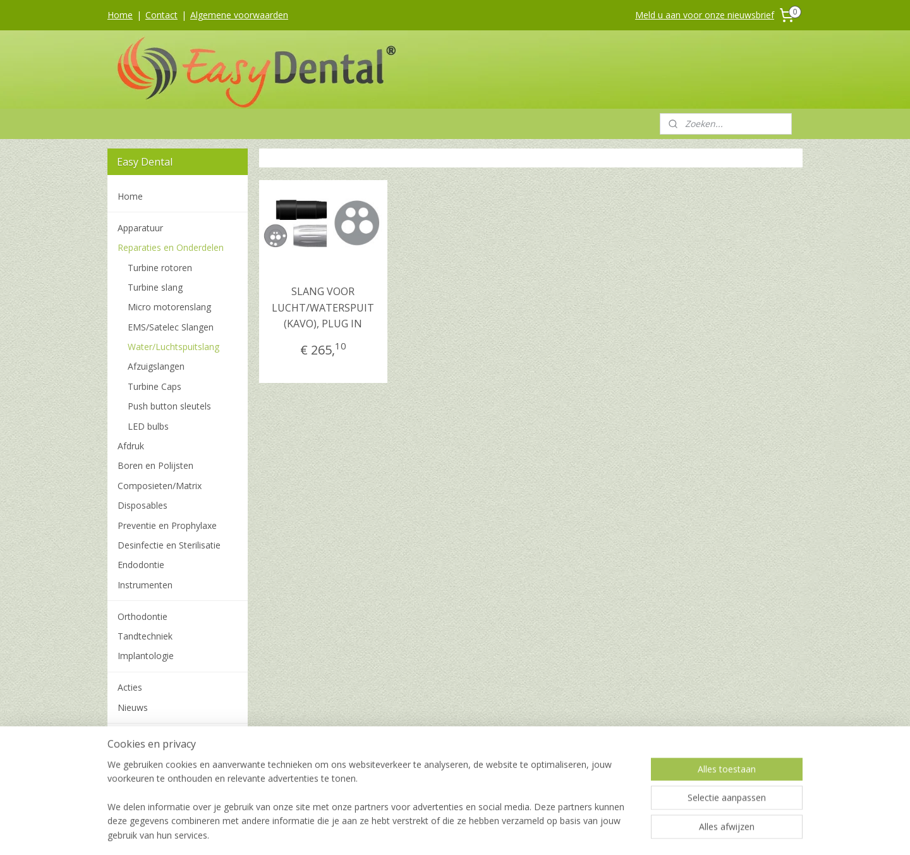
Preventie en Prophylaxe (167, 525)
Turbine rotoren (160, 268)
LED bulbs (148, 426)
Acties (130, 687)
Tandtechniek (145, 636)
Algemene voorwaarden (239, 15)
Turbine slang (155, 287)
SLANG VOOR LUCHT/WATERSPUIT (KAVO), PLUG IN (323, 307)
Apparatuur (140, 228)
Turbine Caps (154, 386)
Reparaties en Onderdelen (171, 247)
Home (120, 15)
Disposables (142, 505)
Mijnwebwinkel (588, 832)
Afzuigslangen (156, 366)
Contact (161, 15)
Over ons (136, 778)
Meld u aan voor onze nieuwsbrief (704, 15)
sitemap (402, 832)
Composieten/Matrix (160, 486)
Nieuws (133, 707)
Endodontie (141, 565)
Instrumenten (145, 585)
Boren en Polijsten (155, 465)
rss (429, 832)
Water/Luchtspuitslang (173, 347)
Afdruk (131, 446)
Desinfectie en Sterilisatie (169, 545)
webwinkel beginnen (477, 832)
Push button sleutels (169, 406)
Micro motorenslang (169, 307)
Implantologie (146, 656)
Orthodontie (142, 616)
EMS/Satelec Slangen (171, 327)
